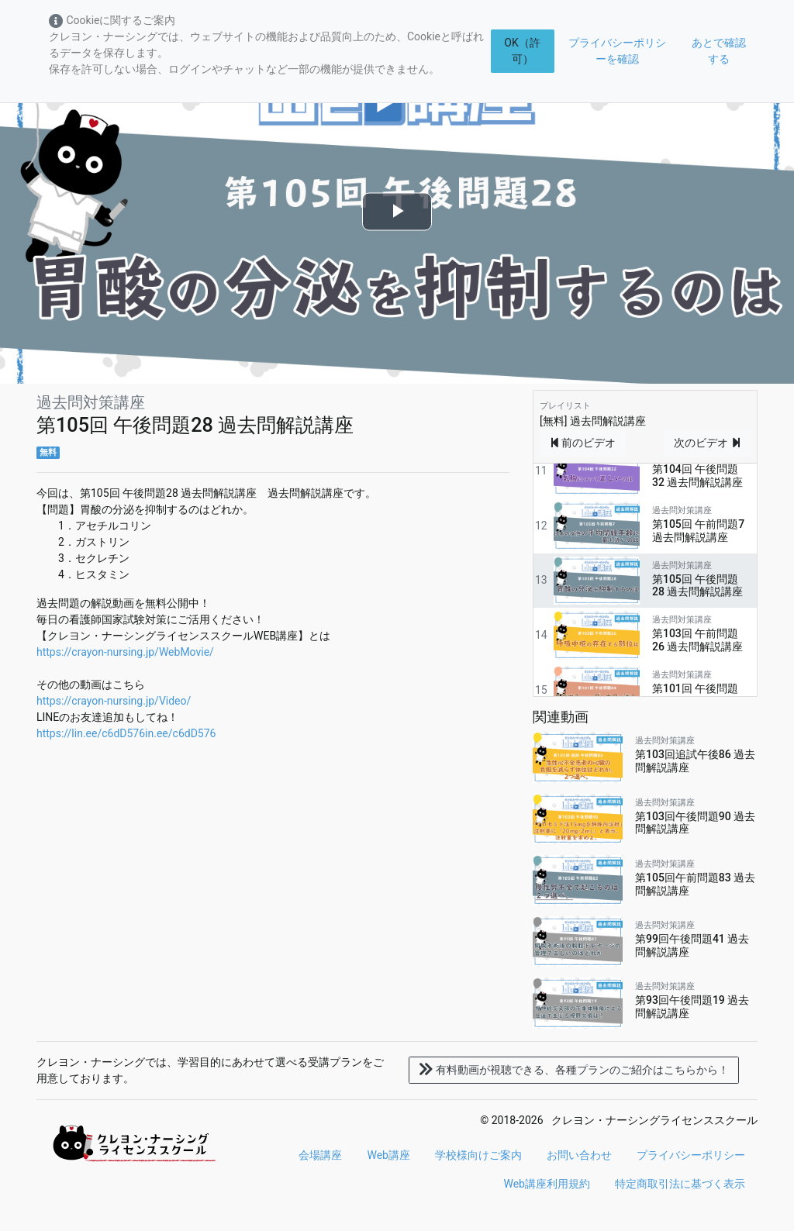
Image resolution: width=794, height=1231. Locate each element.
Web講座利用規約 (546, 1184)
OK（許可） (522, 50)
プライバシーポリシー (691, 1155)
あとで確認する (719, 50)
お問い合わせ (579, 1155)
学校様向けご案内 (478, 1155)
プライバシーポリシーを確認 (617, 50)
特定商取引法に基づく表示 (680, 1184)
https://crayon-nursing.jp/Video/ (113, 701)
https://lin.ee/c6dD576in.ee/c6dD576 (126, 733)
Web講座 (388, 1155)
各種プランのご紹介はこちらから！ (574, 1070)
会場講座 (320, 1155)
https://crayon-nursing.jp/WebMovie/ (125, 652)
